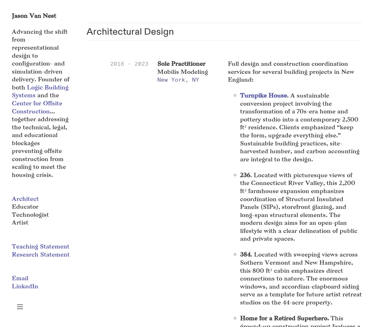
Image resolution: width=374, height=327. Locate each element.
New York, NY (178, 80)
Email (20, 278)
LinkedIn (25, 286)
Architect (25, 199)
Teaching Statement (40, 246)
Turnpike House (263, 95)
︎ (20, 306)
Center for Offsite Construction (37, 107)
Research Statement (41, 254)
